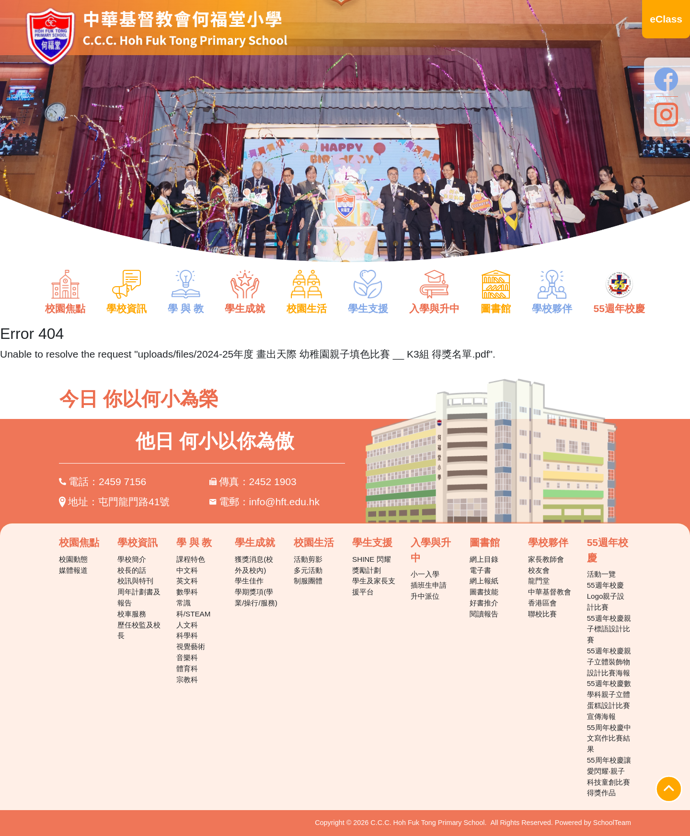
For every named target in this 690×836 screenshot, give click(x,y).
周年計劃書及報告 (139, 597)
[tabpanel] (345, 138)
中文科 (187, 570)
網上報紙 (484, 581)
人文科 (187, 625)
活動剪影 (308, 559)
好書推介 (484, 603)
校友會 (539, 570)
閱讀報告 (484, 614)
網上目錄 (484, 559)
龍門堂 (539, 581)
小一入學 (425, 574)
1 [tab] (280, 243)
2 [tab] (294, 243)
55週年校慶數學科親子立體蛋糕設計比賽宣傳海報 (609, 699)
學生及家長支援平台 (373, 586)
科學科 (187, 635)
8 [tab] (381, 243)
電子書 (480, 570)
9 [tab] (395, 243)
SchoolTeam (612, 822)
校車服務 (131, 614)
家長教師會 (546, 559)
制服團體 (308, 581)
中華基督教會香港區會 (549, 597)
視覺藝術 (190, 646)
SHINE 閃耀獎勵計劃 (371, 564)
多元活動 (308, 570)
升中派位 (425, 596)
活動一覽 (601, 574)
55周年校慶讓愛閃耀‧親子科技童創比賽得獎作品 (609, 776)
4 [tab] (323, 243)
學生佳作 (249, 581)
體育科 (187, 668)
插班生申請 (429, 585)
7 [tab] (366, 243)
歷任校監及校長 (139, 630)
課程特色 (190, 559)
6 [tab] (352, 243)
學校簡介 (131, 559)
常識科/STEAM (193, 608)
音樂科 (187, 657)
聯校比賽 (542, 614)
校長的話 (131, 570)
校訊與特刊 (135, 581)
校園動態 (73, 559)
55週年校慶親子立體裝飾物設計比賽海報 (609, 662)
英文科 (187, 581)
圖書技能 (484, 592)
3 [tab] (309, 243)
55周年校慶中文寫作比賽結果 (609, 738)
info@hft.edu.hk (284, 501)
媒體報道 (73, 570)
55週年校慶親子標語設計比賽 (609, 629)
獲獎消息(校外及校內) (254, 564)
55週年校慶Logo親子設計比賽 (606, 596)
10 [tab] (409, 243)
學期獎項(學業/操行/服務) (256, 597)
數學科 (187, 592)
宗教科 (187, 679)
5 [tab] (338, 243)
